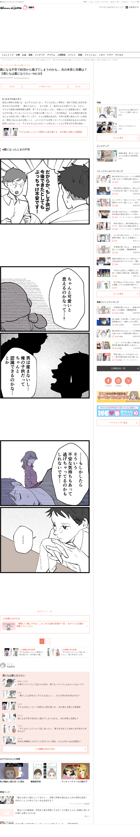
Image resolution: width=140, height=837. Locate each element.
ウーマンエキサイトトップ (111, 7)
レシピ (97, 2)
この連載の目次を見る (45, 749)
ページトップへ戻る (118, 423)
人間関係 (61, 55)
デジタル (119, 55)
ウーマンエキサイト (21, 78)
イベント (72, 55)
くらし (91, 2)
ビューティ (105, 2)
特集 (99, 103)
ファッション (90, 55)
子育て (85, 2)
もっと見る (118, 138)
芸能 (80, 55)
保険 (30, 55)
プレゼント (125, 2)
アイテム (51, 55)
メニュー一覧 (135, 2)
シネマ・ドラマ (106, 55)
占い (118, 2)
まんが (113, 2)
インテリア (40, 55)
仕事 (18, 55)
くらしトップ (7, 55)
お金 (24, 55)
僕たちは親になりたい (22, 65)
